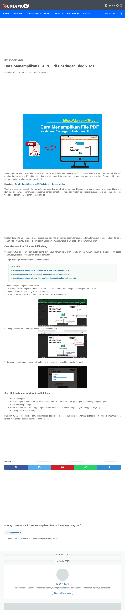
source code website (101, 207)
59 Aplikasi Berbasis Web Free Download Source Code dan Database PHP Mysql (105, 171)
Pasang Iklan (75, 10)
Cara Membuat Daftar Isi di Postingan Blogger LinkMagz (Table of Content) (42, 289)
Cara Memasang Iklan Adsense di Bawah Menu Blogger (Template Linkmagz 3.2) (44, 293)
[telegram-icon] (116, 3)
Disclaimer (64, 601)
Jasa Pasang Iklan (100, 193)
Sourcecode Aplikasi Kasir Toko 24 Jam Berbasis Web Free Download (105, 398)
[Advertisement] (43, 35)
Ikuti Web (89, 10)
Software (60, 10)
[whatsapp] (58, 496)
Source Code (35, 10)
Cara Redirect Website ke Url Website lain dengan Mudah (40, 190)
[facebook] (12, 496)
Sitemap (96, 198)
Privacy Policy (75, 601)
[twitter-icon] (108, 3)
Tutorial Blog (98, 216)
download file (110, 189)
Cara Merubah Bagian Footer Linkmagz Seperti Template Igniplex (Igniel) (41, 285)
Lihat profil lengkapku (105, 69)
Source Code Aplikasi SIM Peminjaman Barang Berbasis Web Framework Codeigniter (106, 151)
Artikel (49, 10)
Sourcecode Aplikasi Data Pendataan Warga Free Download (104, 368)
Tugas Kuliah (99, 211)
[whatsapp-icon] (119, 3)
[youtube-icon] (112, 3)
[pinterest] (43, 496)
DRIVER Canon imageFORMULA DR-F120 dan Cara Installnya (104, 140)
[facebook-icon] (104, 3)
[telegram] (74, 496)
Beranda (8, 10)
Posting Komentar (39, 76)
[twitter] (27, 496)
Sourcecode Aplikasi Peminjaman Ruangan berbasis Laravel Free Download (107, 378)
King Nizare (105, 48)
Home (46, 601)
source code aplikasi (102, 202)
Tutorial (20, 10)
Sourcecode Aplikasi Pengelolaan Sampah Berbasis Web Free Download (106, 388)
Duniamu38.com (66, 606)
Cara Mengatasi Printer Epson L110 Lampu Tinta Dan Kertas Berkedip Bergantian (106, 128)
